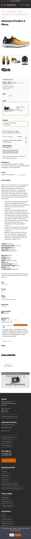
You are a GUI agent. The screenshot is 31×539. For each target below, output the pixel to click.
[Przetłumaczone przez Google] (7, 325)
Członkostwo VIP (6, 501)
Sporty (4, 11)
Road (2, 291)
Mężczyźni (4, 284)
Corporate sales (6, 441)
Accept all (17, 535)
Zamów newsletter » (9, 460)
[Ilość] (6, 96)
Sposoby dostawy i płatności (9, 484)
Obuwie (20, 11)
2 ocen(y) (21, 175)
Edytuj (11, 535)
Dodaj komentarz (6, 341)
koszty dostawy (21, 82)
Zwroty (4, 471)
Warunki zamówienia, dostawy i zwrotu (12, 488)
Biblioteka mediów (7, 523)
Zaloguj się (5, 497)
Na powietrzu (12, 11)
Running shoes (6, 14)
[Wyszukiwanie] (20, 5)
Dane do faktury (6, 445)
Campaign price (8, 79)
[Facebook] (2, 454)
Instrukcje (4, 479)
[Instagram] (6, 454)
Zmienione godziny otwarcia (9, 416)
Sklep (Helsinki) (7, 136)
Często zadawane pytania (8, 437)
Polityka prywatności (7, 505)
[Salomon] (8, 358)
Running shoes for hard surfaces (20, 14)
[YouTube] (10, 454)
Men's (4, 17)
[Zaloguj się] (22, 5)
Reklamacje (5, 475)
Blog (3, 515)
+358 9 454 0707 (9, 425)
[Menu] (2, 5)
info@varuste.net (6, 427)
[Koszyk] (25, 5)
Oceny (15, 1)
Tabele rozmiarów (6, 519)
